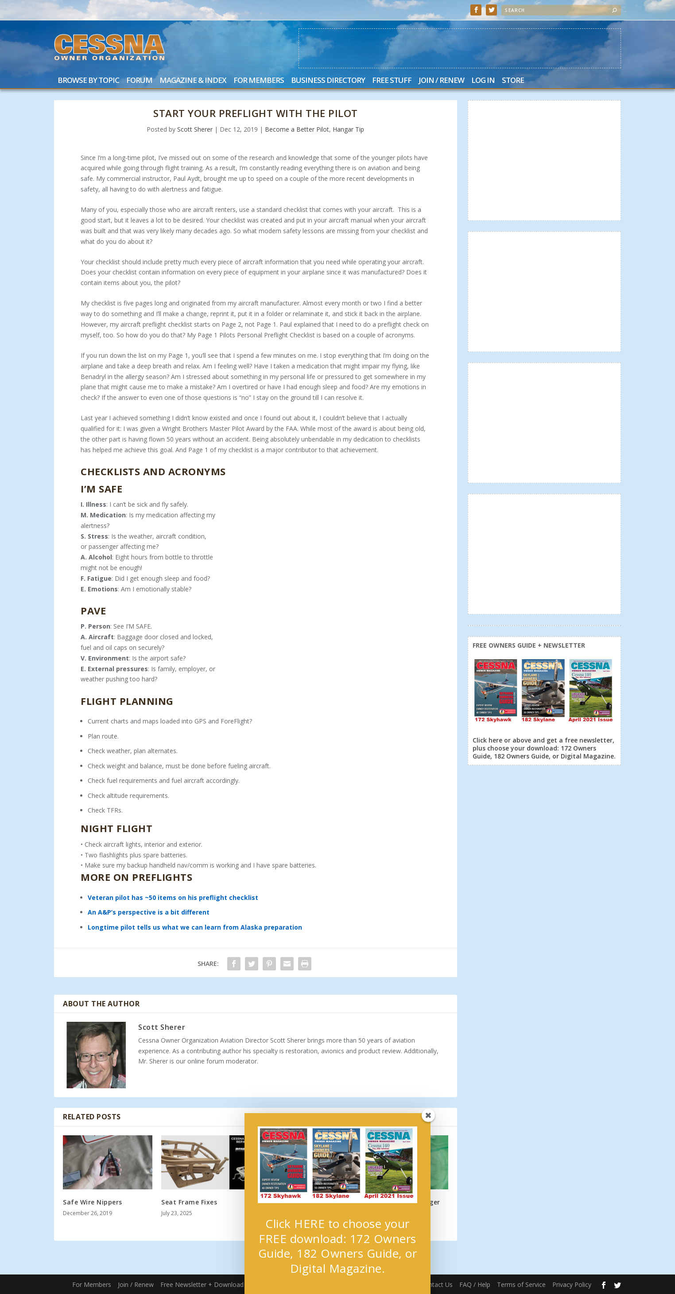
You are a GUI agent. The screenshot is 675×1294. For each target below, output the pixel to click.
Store (513, 81)
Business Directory (328, 81)
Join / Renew (441, 81)
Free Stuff (391, 81)
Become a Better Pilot (297, 129)
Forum (139, 81)
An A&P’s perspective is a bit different (148, 912)
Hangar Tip (348, 129)
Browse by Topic (88, 81)
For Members (258, 81)
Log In (483, 81)
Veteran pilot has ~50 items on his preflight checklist (173, 897)
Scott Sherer (195, 129)
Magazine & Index (192, 81)
